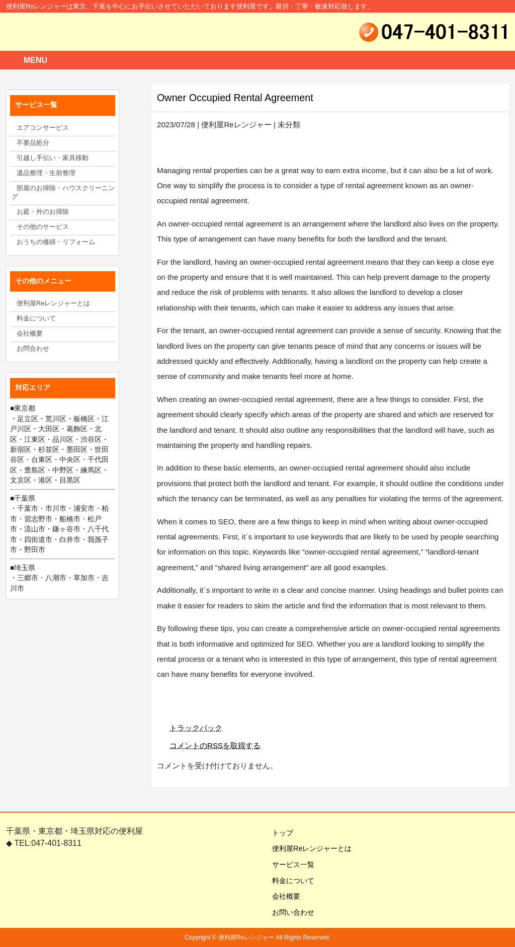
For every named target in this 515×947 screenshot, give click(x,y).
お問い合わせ (289, 912)
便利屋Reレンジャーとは (308, 848)
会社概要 (282, 896)
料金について (289, 881)
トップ (279, 833)
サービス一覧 (289, 864)
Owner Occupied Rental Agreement (235, 97)
